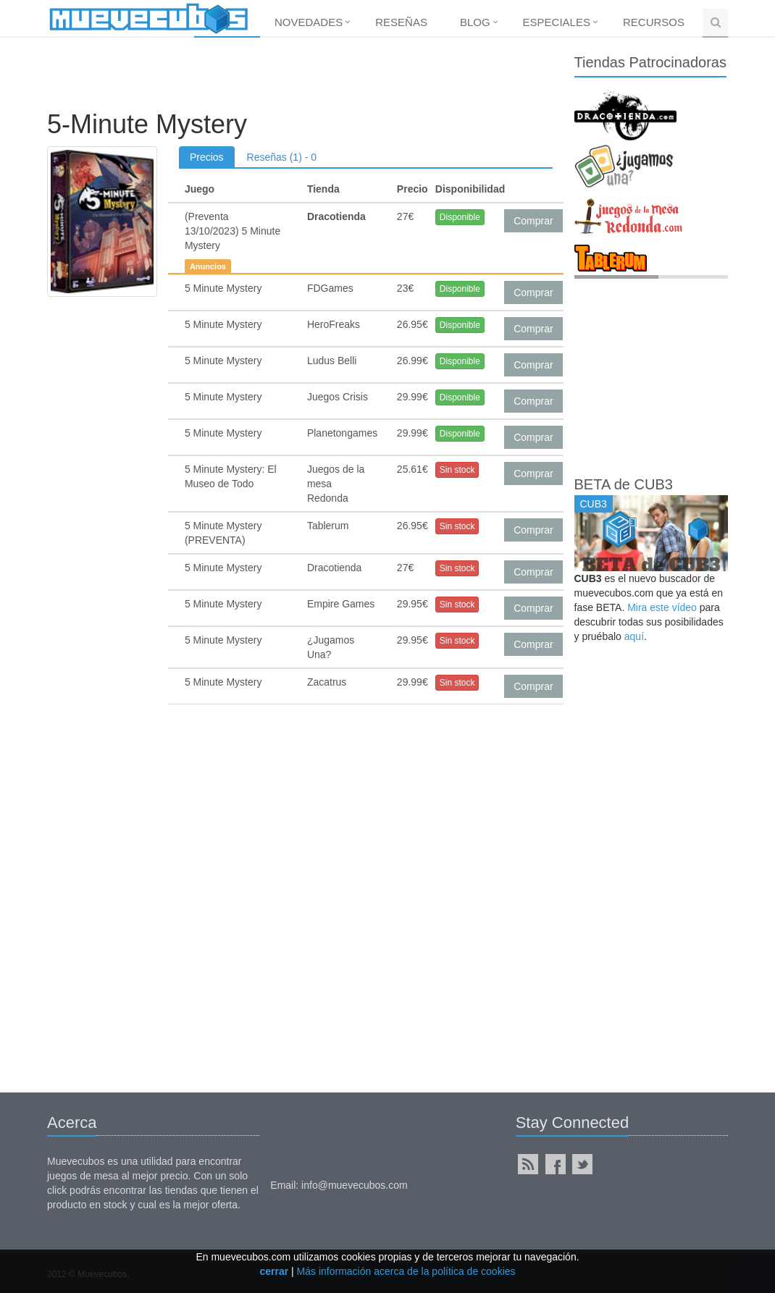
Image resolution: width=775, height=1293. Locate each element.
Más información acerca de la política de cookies (406, 1271)
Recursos (653, 22)
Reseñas (401, 22)
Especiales (556, 22)
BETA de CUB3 (623, 484)
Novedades (309, 22)
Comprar (533, 221)
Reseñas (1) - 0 (282, 157)
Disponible (460, 217)
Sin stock (457, 470)
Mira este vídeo (662, 607)
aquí (634, 636)
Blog (475, 22)
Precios (207, 157)
